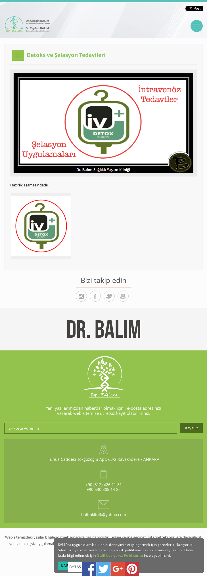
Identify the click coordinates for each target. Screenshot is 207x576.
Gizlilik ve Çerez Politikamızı (120, 555)
